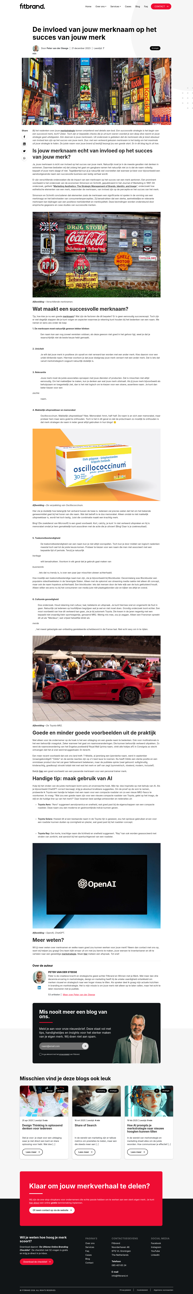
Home (88, 6)
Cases (128, 6)
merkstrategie (67, 130)
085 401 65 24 (119, 1265)
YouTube (155, 1251)
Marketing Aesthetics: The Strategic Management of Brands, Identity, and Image (95, 186)
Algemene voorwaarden (163, 1290)
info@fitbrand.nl (120, 1275)
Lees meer (31, 1152)
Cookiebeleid (142, 1290)
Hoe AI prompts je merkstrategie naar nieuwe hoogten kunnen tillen (145, 1128)
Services (114, 6)
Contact (89, 1262)
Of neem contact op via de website (50, 1210)
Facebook (156, 1243)
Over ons (100, 6)
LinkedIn (155, 1255)
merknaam (68, 316)
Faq (146, 6)
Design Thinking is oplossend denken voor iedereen (42, 1127)
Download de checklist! (35, 1261)
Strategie (155, 48)
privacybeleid (64, 1054)
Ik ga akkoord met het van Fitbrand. (61, 1054)
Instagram (156, 1247)
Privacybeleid (125, 1290)
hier (41, 771)
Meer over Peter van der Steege (79, 994)
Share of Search (85, 1125)
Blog (137, 6)
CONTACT (160, 6)
